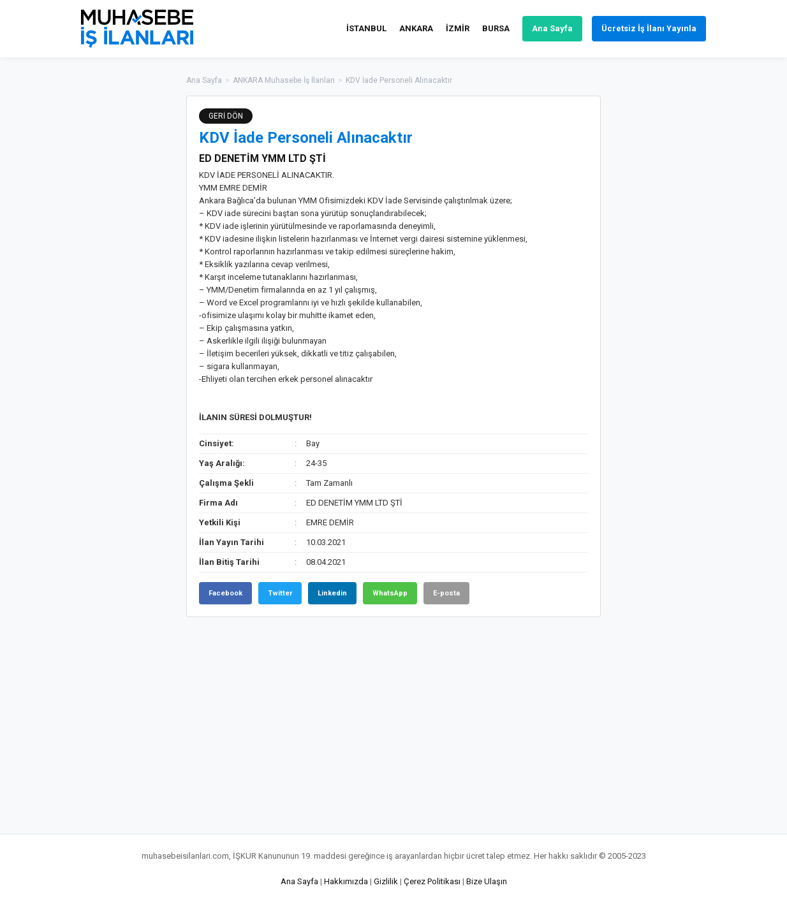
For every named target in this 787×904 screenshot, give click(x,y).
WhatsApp (390, 593)
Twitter (280, 593)
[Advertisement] (665, 287)
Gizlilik (386, 881)
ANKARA (416, 28)
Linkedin (332, 593)
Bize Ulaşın (486, 881)
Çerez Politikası (432, 881)
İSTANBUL (366, 28)
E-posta (446, 593)
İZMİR (457, 28)
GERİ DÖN (226, 116)
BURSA (496, 28)
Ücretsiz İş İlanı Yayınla (648, 28)
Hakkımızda (346, 881)
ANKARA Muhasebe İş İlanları (284, 80)
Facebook (225, 593)
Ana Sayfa (552, 28)
